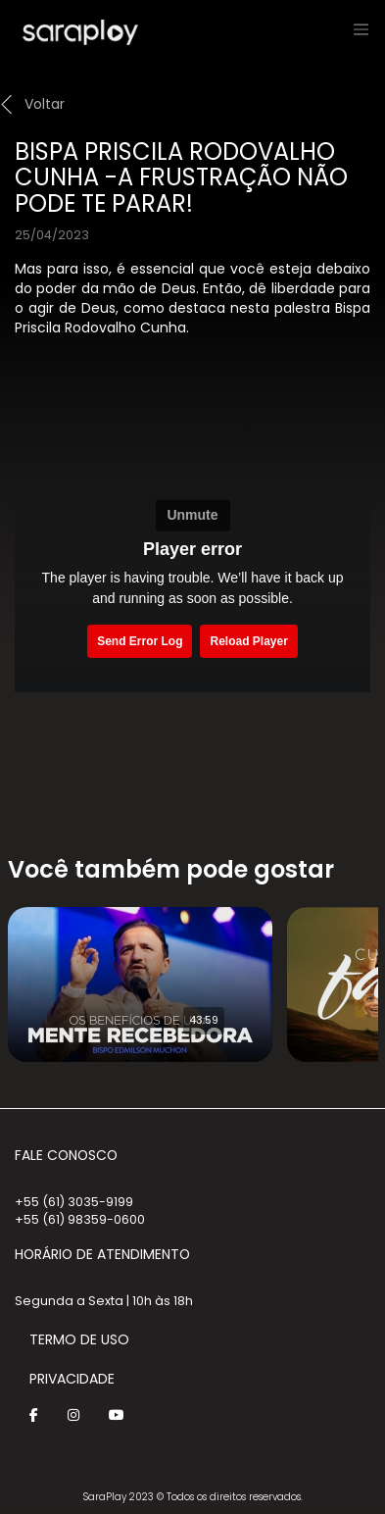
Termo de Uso (79, 1339)
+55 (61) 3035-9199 (74, 1201)
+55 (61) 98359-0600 (80, 1219)
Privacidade (72, 1378)
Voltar (44, 104)
